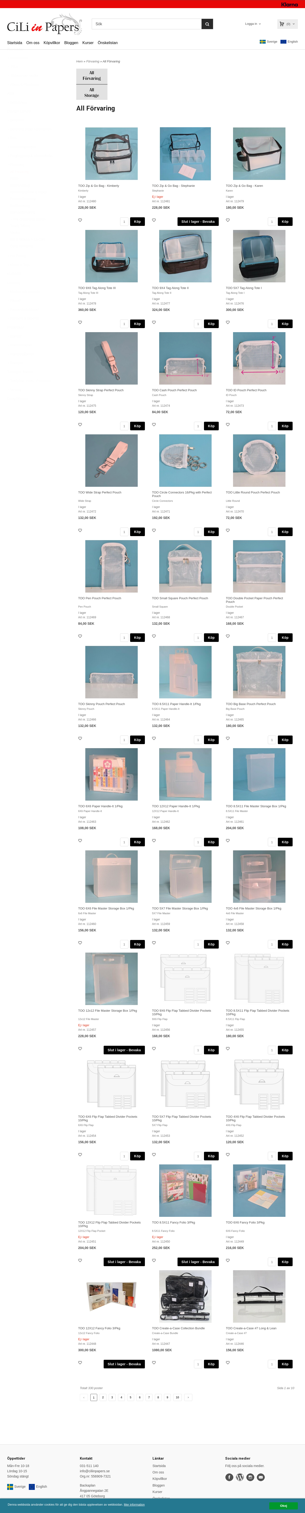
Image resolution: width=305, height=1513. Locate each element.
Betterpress (17, 114)
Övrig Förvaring (21, 258)
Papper (14, 312)
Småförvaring (20, 217)
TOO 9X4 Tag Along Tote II (170, 288)
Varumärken (17, 69)
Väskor (15, 244)
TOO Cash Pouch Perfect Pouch (174, 390)
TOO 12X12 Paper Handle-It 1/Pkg (176, 806)
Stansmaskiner (19, 357)
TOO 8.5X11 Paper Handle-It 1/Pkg (176, 704)
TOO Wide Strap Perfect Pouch (99, 492)
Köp (137, 221)
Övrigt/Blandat (17, 410)
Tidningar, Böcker (20, 384)
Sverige (268, 42)
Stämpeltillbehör (20, 366)
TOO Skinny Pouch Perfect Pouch (101, 704)
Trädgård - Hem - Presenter (29, 392)
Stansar (14, 348)
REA (12, 78)
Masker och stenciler (24, 303)
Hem (79, 61)
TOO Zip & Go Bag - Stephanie (173, 186)
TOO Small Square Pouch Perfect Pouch (180, 598)
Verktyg (14, 401)
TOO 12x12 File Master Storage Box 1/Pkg (107, 1010)
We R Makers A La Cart (27, 251)
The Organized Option (28, 231)
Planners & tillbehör (23, 330)
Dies (12, 150)
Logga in (251, 23)
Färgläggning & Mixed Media (29, 167)
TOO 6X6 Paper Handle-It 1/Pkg (100, 806)
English (289, 42)
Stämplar (15, 374)
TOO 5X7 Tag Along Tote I (244, 288)
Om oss (32, 43)
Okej (283, 1506)
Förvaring (15, 176)
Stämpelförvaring (22, 224)
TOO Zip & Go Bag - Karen (244, 186)
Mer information (144, 1505)
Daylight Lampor (19, 123)
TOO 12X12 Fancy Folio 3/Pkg (99, 1328)
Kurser (88, 43)
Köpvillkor (52, 43)
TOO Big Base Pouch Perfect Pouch (251, 704)
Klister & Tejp (18, 277)
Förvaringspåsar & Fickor (28, 204)
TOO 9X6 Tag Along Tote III (97, 288)
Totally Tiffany (20, 237)
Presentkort (15, 339)
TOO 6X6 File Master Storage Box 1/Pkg (106, 908)
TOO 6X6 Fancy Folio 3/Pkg (245, 1222)
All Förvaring (19, 183)
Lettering (13, 294)
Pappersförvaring (23, 210)
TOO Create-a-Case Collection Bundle (178, 1328)
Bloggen (71, 43)
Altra (10, 105)
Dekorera (15, 132)
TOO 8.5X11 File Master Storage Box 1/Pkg (256, 806)
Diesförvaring (20, 197)
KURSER (14, 285)
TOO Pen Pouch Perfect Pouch (99, 598)
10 (177, 1397)
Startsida (14, 43)
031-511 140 (89, 1466)
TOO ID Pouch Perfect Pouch (246, 390)
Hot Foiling (16, 267)
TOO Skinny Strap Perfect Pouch (101, 390)
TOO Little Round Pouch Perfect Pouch (253, 492)
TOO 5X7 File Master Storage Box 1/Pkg (180, 908)
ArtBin (14, 190)
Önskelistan (108, 43)
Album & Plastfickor (23, 96)
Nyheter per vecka (22, 87)
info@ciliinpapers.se (95, 1471)
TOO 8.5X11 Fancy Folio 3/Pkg (173, 1222)
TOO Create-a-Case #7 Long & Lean (251, 1328)
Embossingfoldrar (21, 159)
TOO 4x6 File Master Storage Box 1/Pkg (253, 908)
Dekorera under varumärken (29, 141)
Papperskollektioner (23, 321)
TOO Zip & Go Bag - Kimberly (98, 186)
